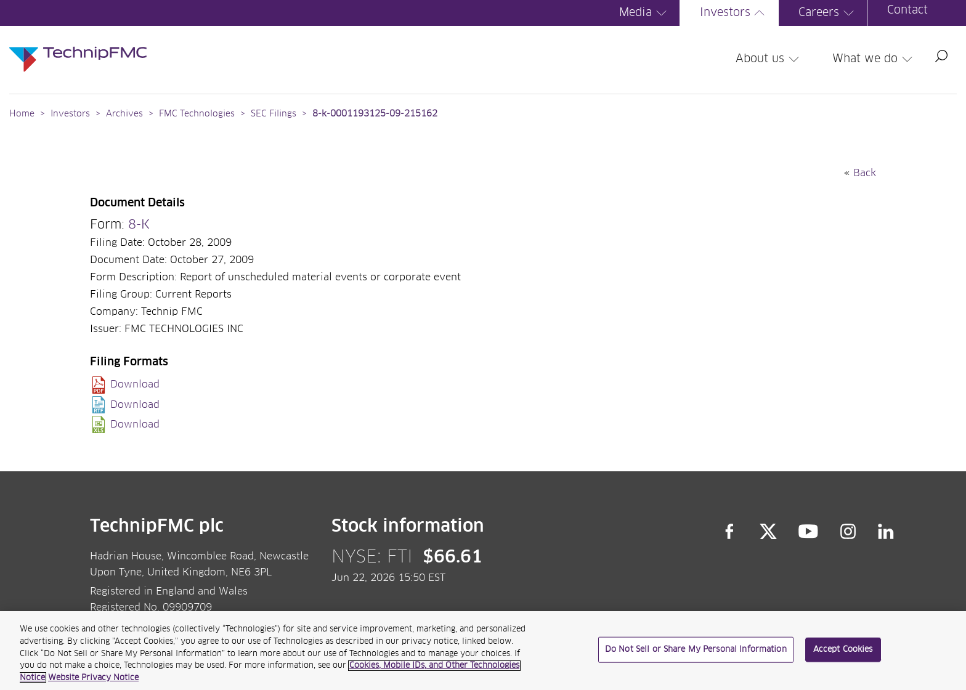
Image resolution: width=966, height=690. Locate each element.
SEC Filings (273, 114)
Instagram (848, 532)
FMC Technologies (197, 114)
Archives (124, 114)
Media (644, 13)
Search (941, 56)
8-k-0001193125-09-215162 (374, 114)
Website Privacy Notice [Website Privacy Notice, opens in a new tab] (93, 684)
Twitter (768, 532)
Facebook (729, 532)
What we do (874, 59)
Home (21, 114)
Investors (734, 13)
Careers (828, 13)
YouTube (808, 532)
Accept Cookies (843, 656)
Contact (907, 10)
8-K (139, 225)
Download (135, 384)
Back (864, 173)
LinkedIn (886, 532)
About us (769, 59)
